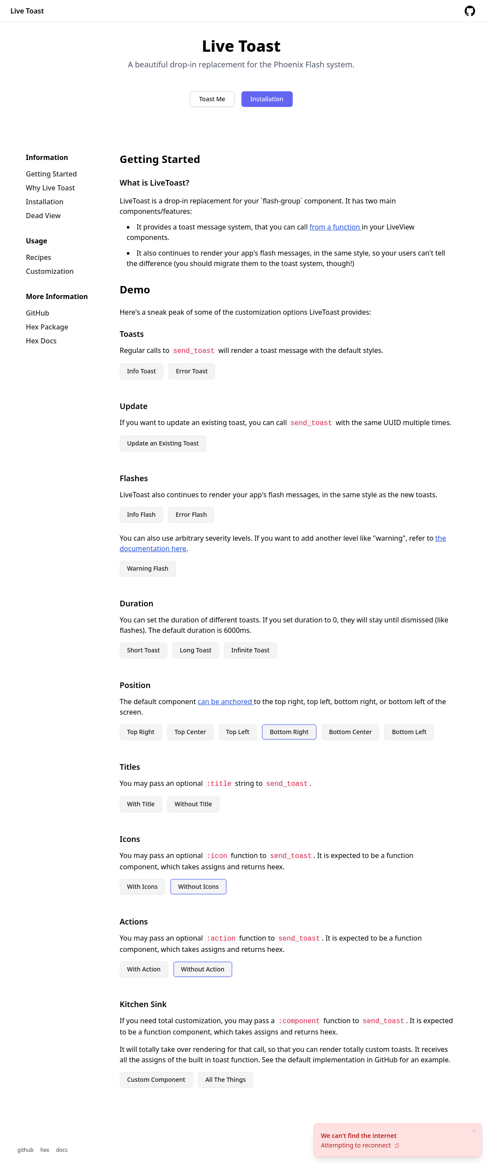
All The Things (225, 1079)
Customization (50, 271)
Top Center (190, 732)
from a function (336, 227)
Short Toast (143, 650)
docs (61, 1150)
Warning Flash (148, 568)
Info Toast (141, 371)
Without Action (203, 969)
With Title (141, 804)
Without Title (193, 804)
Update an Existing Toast (163, 443)
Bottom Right (289, 732)
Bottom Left (409, 732)
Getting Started (51, 174)
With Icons (142, 886)
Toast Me (212, 99)
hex (44, 1150)
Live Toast (27, 11)
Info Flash (141, 514)
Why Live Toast (50, 188)
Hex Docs (41, 341)
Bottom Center (350, 732)
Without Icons (198, 886)
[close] (474, 1131)
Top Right (141, 732)
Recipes (38, 257)
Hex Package (47, 327)
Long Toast (195, 650)
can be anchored (226, 701)
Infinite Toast (250, 650)
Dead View (43, 215)
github (25, 1150)
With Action (144, 969)
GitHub (38, 313)
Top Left (238, 732)
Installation (267, 99)
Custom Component (156, 1079)
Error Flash (191, 514)
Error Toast (192, 371)
